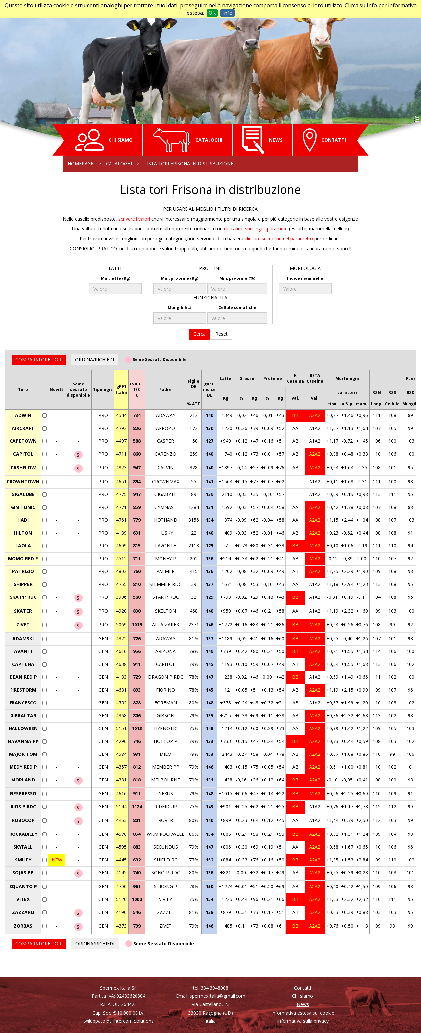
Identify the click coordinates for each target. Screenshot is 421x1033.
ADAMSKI (23, 638)
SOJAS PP (23, 872)
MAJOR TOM (23, 754)
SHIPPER (23, 584)
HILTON (23, 533)
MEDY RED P (23, 767)
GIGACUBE (23, 494)
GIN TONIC (23, 507)
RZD (411, 392)
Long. (377, 404)
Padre (165, 389)
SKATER (23, 611)
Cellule (392, 404)
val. (295, 398)
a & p (347, 404)
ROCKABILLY (23, 834)
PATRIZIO (23, 571)
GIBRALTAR (23, 715)
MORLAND (23, 780)
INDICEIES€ (137, 389)
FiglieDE (193, 383)
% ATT (193, 404)
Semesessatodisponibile (78, 389)
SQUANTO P (23, 886)
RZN (376, 392)
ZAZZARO (23, 912)
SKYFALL (23, 847)
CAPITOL (23, 454)
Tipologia (103, 389)
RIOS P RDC (23, 806)
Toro (23, 389)
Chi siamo (302, 996)
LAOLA (23, 546)
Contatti (302, 988)
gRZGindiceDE (209, 389)
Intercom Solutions (133, 1021)
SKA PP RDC (23, 597)
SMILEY (23, 860)
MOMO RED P (23, 558)
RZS (392, 392)
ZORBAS (23, 926)
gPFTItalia (121, 389)
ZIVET (23, 625)
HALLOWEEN (23, 728)
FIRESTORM (23, 690)
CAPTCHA (23, 664)
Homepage (80, 163)
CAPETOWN (23, 441)
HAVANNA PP (23, 741)
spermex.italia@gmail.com (217, 996)
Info (227, 12)
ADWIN (23, 415)
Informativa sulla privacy (303, 1021)
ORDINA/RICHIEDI (94, 360)
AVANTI (23, 651)
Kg (225, 398)
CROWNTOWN (23, 481)
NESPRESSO (23, 793)
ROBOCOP (23, 820)
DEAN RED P (23, 677)
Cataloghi (119, 163)
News (303, 1004)
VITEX (23, 899)
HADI (23, 520)
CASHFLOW (23, 467)
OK (212, 12)
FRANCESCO (23, 703)
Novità (57, 389)
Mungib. (410, 404)
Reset (221, 334)
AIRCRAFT (23, 428)
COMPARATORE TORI (38, 360)
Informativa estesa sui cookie (302, 1013)
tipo (332, 404)
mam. (362, 404)
